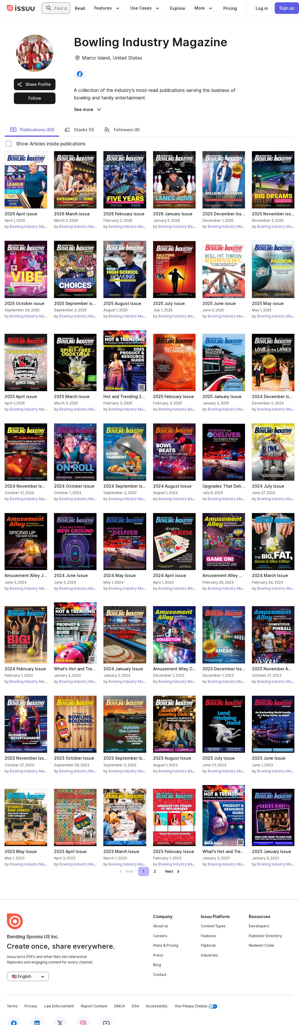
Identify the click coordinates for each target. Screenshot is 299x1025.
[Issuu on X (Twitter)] (60, 1012)
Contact (159, 963)
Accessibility (157, 995)
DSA (135, 995)
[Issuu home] (21, 8)
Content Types (213, 915)
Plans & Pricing (165, 934)
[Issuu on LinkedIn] (37, 1012)
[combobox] (61, 8)
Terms (12, 995)
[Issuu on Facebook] (14, 1012)
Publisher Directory (265, 924)
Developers (259, 915)
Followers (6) (121, 118)
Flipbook (208, 934)
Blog (157, 953)
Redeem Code (261, 934)
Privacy (31, 995)
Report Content (94, 995)
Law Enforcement (59, 995)
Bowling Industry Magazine (33, 215)
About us (160, 915)
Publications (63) (32, 118)
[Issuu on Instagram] (83, 1012)
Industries (209, 944)
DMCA (119, 995)
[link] (80, 8)
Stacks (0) (79, 118)
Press (158, 944)
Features (208, 924)
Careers (160, 924)
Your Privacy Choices (195, 995)
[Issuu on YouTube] (106, 1012)
